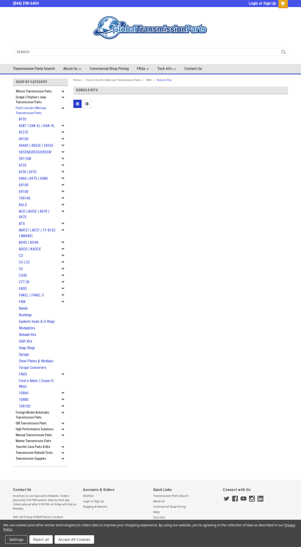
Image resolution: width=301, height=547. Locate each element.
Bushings (25, 315)
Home (77, 80)
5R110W (25, 158)
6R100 (23, 185)
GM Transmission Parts (31, 423)
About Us (72, 69)
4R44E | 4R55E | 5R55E (36, 145)
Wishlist (88, 496)
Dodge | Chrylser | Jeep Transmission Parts (31, 99)
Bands (23, 308)
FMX (22, 301)
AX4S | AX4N (28, 242)
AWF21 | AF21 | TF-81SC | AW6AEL (37, 233)
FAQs (143, 69)
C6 (21, 269)
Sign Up (269, 3)
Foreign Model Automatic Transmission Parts (32, 415)
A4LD (23, 205)
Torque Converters (32, 367)
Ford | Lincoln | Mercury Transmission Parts (31, 110)
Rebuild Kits (27, 334)
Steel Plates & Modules (36, 361)
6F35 (22, 165)
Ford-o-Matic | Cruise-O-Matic (37, 384)
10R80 (23, 399)
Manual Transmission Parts (34, 435)
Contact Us (193, 69)
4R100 (23, 139)
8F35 (22, 119)
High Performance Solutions (35, 429)
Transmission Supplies (31, 458)
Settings (16, 539)
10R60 (23, 393)
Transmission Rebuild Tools (34, 453)
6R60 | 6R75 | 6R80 (33, 178)
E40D (23, 288)
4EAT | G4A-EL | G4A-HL (37, 126)
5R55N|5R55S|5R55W (35, 152)
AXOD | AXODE (30, 249)
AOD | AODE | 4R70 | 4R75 (34, 214)
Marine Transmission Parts (33, 441)
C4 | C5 (24, 262)
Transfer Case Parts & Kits (33, 447)
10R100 (24, 406)
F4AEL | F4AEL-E (31, 295)
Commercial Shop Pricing (109, 69)
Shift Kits (25, 341)
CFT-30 (24, 282)
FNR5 (23, 374)
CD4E (23, 275)
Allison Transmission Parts (34, 91)
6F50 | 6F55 (28, 172)
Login (253, 3)
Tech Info (166, 69)
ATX (22, 223)
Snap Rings (27, 348)
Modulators (27, 328)
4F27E (23, 132)
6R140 (23, 191)
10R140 (24, 198)
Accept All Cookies (74, 539)
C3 (21, 255)
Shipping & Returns (95, 506)
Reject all (41, 539)
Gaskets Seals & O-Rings (37, 321)
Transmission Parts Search (34, 69)
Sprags (24, 354)
